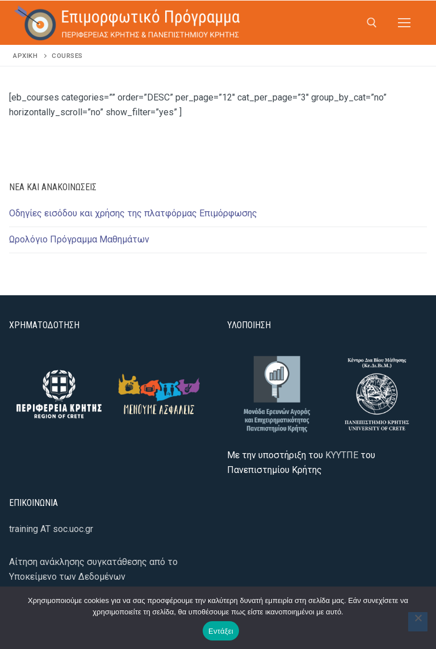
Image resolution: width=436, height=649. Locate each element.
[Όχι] (417, 621)
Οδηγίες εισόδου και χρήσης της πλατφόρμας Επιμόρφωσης (133, 213)
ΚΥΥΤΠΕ (341, 455)
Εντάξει (220, 631)
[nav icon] (404, 23)
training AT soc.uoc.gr (51, 529)
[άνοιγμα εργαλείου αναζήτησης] (372, 23)
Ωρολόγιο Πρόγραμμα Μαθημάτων (79, 239)
